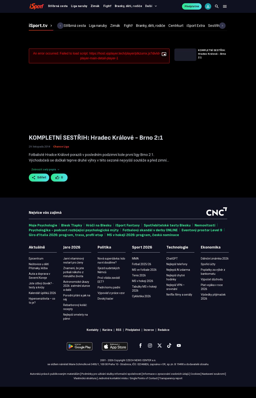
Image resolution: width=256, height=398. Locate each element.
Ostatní (166, 18)
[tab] (41, 37)
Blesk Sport (186, 18)
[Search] (216, 8)
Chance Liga (61, 157)
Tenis (137, 18)
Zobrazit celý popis (45, 180)
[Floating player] (164, 65)
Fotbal (66, 18)
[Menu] (224, 8)
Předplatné (192, 8)
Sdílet (39, 189)
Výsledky (106, 18)
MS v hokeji (85, 18)
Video (123, 18)
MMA (151, 18)
